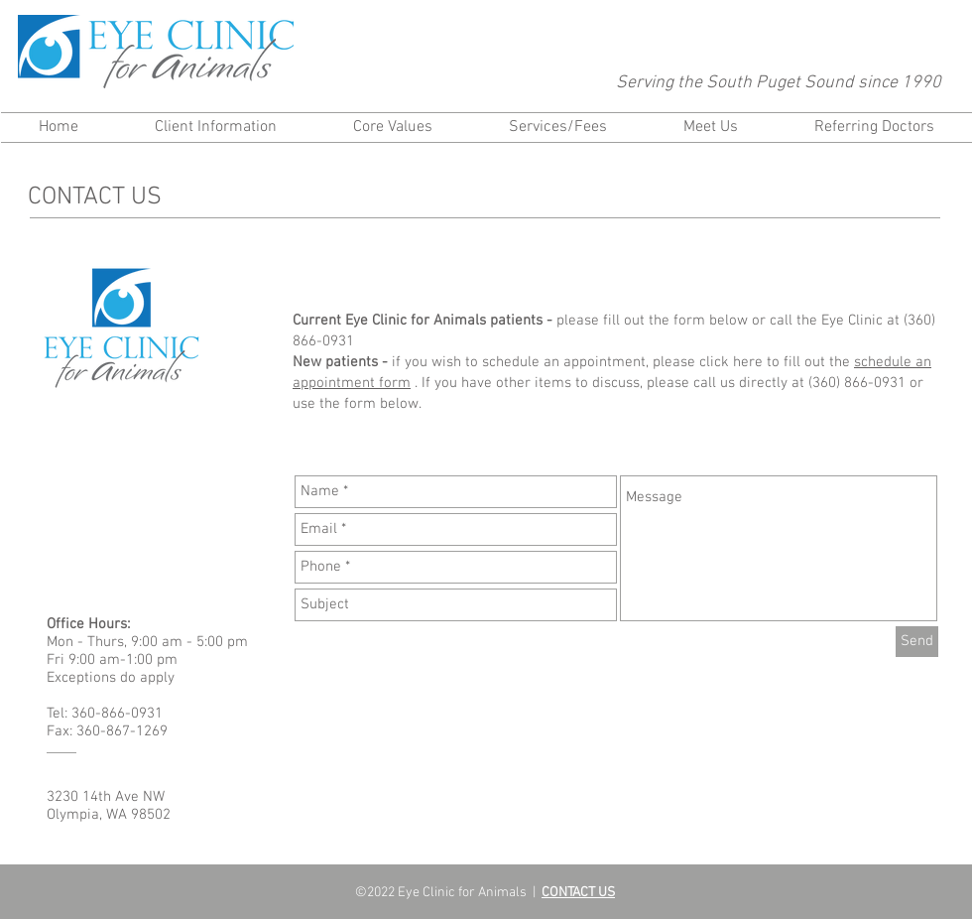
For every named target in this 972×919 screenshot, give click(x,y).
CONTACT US (578, 892)
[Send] (917, 641)
